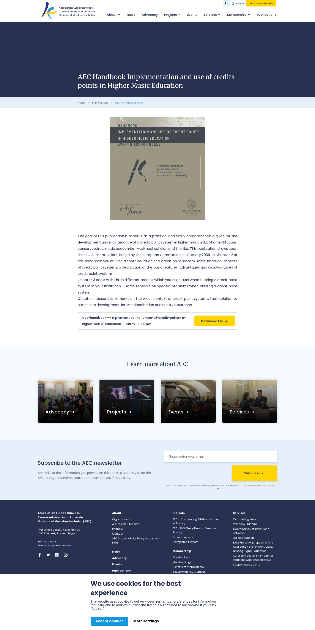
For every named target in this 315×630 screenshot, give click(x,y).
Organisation (121, 519)
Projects (171, 15)
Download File (212, 321)
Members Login (182, 562)
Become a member (261, 3)
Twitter (49, 555)
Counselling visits (244, 519)
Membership (237, 15)
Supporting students (246, 564)
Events (192, 15)
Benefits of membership (188, 567)
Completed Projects (185, 542)
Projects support (243, 538)
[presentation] (197, 473)
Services (211, 15)
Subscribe (252, 473)
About (112, 15)
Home (81, 102)
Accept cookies (109, 621)
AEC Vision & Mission (125, 524)
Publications (266, 15)
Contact (117, 534)
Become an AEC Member (189, 571)
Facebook (41, 555)
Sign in (239, 3)
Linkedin (58, 555)
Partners (117, 529)
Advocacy (150, 15)
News (131, 15)
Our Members (181, 557)
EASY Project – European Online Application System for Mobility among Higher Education (253, 547)
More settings (146, 621)
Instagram (67, 555)
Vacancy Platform (245, 524)
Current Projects (183, 537)
